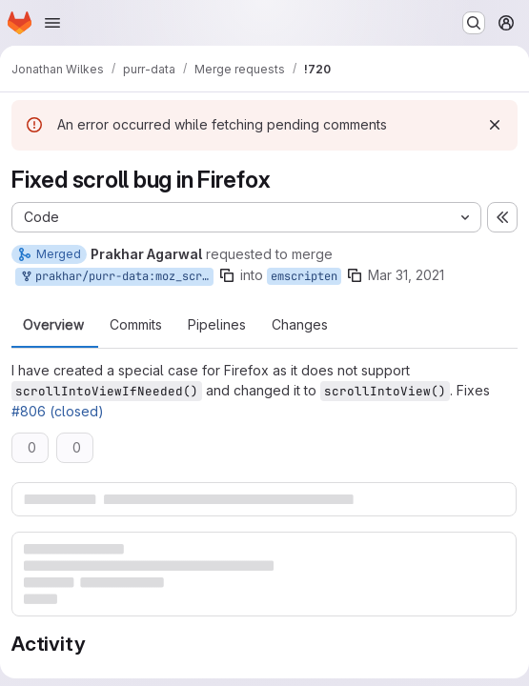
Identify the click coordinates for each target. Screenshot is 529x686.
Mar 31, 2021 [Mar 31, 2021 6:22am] (406, 275)
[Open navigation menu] (52, 23)
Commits (136, 325)
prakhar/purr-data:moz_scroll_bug (116, 277)
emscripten (304, 276)
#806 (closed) (57, 411)
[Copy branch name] (226, 275)
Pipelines (217, 325)
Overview (53, 325)
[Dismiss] (494, 124)
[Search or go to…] (473, 22)
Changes (300, 325)
